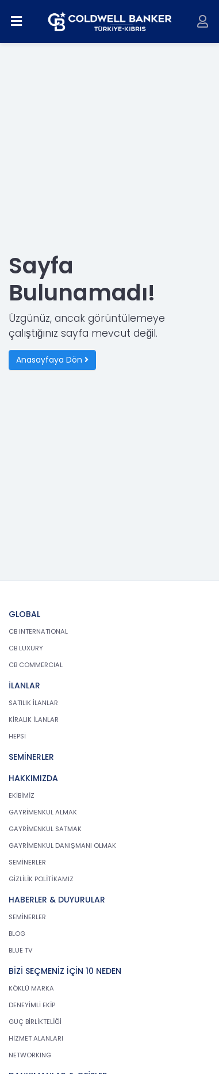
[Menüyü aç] (17, 21)
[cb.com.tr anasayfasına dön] (110, 22)
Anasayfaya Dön (52, 359)
